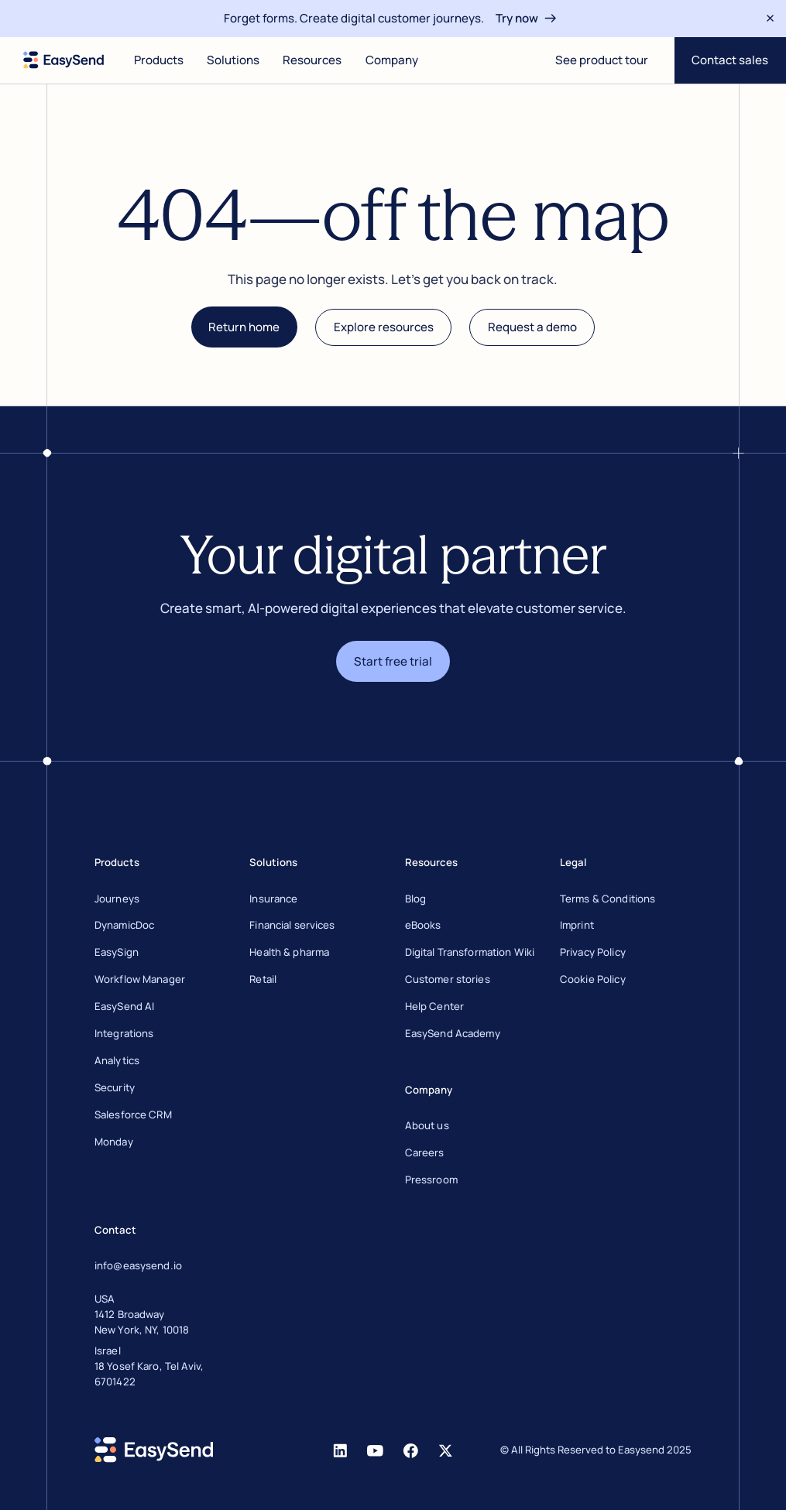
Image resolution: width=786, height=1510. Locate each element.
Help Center (434, 1006)
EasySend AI (124, 1006)
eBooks (423, 925)
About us (427, 1125)
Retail (262, 979)
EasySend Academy (452, 1033)
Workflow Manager (139, 979)
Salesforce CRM (133, 1114)
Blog (416, 899)
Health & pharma (289, 952)
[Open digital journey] (601, 60)
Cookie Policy (593, 979)
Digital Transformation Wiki (470, 952)
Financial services (292, 925)
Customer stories (447, 979)
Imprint (577, 925)
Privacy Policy (593, 952)
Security (114, 1087)
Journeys (116, 899)
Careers (424, 1152)
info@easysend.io (138, 1265)
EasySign (116, 952)
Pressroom (431, 1179)
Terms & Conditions (607, 899)
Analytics (116, 1060)
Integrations (124, 1033)
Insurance (273, 899)
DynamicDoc (124, 925)
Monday (113, 1142)
